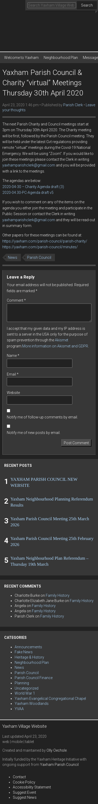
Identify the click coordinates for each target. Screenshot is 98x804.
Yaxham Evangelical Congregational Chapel (50, 698)
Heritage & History (29, 657)
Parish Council (39, 257)
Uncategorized (26, 688)
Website (13, 393)
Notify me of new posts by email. (33, 433)
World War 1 (25, 693)
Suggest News (25, 797)
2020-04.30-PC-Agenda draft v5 (28, 192)
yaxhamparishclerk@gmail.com (28, 165)
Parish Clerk (73, 105)
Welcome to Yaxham (21, 57)
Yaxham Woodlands (32, 703)
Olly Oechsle (57, 750)
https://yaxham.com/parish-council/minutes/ (40, 247)
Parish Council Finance (34, 678)
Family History (58, 595)
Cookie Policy (24, 782)
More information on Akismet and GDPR (55, 346)
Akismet (61, 340)
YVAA (19, 709)
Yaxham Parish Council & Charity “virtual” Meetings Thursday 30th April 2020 (42, 82)
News (12, 257)
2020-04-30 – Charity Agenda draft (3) (33, 187)
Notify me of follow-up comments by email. (42, 417)
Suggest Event (24, 792)
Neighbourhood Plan (61, 57)
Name (13, 355)
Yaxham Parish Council (59, 764)
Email (13, 374)
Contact (19, 777)
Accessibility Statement (32, 787)
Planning (22, 683)
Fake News (24, 652)
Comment (16, 300)
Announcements (28, 647)
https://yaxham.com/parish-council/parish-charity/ (44, 241)
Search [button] (87, 5)
